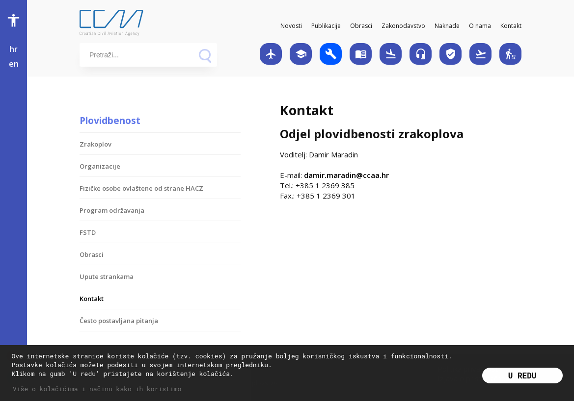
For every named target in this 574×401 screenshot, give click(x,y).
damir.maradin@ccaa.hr (346, 175)
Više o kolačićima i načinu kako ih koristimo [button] (97, 388)
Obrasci (361, 26)
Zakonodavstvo (403, 26)
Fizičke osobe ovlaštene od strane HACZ (141, 188)
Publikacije (326, 26)
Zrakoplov (95, 144)
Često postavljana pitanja (119, 320)
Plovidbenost (110, 120)
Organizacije (100, 166)
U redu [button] (522, 375)
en (14, 63)
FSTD (88, 232)
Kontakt (510, 26)
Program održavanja (112, 210)
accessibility (13, 20)
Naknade (447, 26)
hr (13, 49)
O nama (480, 26)
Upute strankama (107, 276)
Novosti (291, 26)
